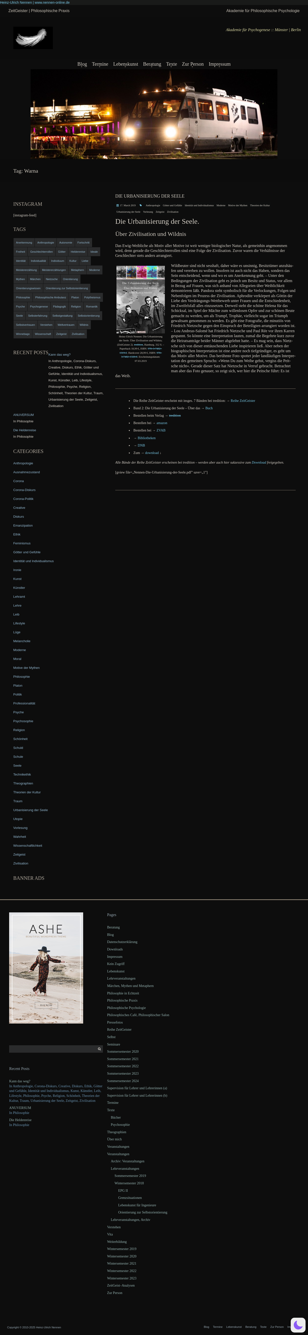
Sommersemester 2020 (123, 1051)
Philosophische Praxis (122, 1000)
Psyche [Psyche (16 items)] (20, 306)
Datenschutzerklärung (122, 942)
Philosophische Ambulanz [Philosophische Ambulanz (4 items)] (50, 297)
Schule (18, 757)
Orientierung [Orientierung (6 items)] (70, 279)
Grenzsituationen (130, 1198)
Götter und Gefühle (172, 205)
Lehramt (19, 596)
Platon (17, 685)
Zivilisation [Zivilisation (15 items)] (78, 333)
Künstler (19, 588)
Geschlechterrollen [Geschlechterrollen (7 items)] (41, 251)
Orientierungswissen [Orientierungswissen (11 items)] (28, 288)
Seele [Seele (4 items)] (19, 315)
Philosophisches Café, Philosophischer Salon (138, 1015)
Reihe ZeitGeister (119, 1029)
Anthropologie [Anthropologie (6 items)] (45, 242)
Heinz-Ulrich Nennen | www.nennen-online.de (35, 2)
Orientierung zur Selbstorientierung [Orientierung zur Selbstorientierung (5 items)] (67, 288)
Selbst (111, 1037)
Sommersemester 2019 (130, 1176)
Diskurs (18, 516)
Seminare (113, 1044)
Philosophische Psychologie (126, 1008)
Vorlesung (148, 211)
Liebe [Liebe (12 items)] (85, 260)
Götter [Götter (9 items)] (62, 251)
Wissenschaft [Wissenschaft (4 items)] (43, 333)
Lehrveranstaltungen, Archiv (130, 1220)
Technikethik (22, 774)
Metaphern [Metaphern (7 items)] (77, 269)
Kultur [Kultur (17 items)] (73, 260)
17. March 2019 (128, 205)
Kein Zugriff (116, 964)
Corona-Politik (23, 499)
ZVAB (160, 430)
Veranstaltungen (118, 1147)
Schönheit (20, 739)
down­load (152, 453)
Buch (209, 408)
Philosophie (21, 676)
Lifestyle (19, 623)
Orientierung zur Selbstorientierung (142, 1212)
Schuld (18, 748)
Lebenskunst (125, 64)
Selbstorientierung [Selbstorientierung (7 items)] (89, 315)
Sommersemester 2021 (123, 1059)
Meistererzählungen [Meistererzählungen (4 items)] (54, 269)
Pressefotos (115, 1022)
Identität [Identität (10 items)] (21, 260)
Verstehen (114, 1227)
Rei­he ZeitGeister (243, 401)
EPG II (123, 1190)
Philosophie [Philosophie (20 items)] (23, 297)
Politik (17, 694)
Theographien (23, 783)
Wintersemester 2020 (121, 1256)
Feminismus (22, 543)
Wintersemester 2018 (129, 1183)
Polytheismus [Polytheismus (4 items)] (92, 297)
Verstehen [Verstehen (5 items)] (46, 324)
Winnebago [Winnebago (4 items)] (23, 333)
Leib (16, 614)
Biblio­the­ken (146, 438)
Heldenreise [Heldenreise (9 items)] (78, 251)
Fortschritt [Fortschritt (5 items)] (83, 242)
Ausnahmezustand (26, 472)
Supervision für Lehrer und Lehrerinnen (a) (137, 1088)
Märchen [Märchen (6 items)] (35, 279)
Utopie (18, 819)
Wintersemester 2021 (121, 1263)
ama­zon (161, 423)
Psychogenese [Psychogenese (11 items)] (39, 306)
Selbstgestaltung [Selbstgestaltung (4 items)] (63, 315)
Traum (17, 801)
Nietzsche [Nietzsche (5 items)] (52, 279)
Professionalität (24, 703)
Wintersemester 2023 (121, 1278)
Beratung (152, 64)
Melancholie (21, 641)
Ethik (16, 534)
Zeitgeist (160, 211)
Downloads (115, 949)
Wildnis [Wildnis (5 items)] (84, 324)
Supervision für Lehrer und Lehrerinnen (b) (137, 1095)
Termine (100, 64)
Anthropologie (153, 205)
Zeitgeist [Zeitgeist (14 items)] (61, 333)
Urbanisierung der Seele (128, 211)
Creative (19, 508)
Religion (19, 730)
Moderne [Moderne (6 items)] (94, 269)
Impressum (220, 64)
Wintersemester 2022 (121, 1271)
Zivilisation (172, 211)
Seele (17, 765)
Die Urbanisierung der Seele (150, 196)
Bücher (116, 1117)
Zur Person (193, 64)
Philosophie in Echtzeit (123, 993)
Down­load (259, 462)
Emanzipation (23, 525)
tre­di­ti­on (138, 344)
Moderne (220, 205)
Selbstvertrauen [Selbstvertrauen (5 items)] (25, 324)
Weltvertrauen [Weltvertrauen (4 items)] (66, 324)
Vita (110, 1234)
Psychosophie (23, 721)
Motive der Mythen (238, 205)
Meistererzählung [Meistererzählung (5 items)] (26, 269)
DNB (141, 445)
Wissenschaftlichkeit (27, 845)
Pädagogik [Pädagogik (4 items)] (59, 306)
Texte (171, 64)
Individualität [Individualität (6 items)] (38, 260)
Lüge (16, 632)
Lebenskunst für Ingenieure (137, 1205)
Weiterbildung (117, 1242)
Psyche (18, 712)
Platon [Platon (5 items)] (75, 297)
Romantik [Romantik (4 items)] (91, 306)
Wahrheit (19, 837)
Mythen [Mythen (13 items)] (20, 279)
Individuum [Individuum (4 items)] (57, 260)
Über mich (114, 1139)
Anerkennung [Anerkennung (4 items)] (24, 242)
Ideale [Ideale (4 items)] (94, 251)
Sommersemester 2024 (123, 1081)
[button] (298, 1325)
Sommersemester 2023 (123, 1073)
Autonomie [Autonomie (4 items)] (65, 242)
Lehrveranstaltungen (121, 978)
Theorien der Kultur (260, 205)
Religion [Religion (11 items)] (76, 306)
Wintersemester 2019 (121, 1249)
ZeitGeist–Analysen (121, 1285)
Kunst (17, 579)
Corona (18, 481)
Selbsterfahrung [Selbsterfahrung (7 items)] (37, 315)
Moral (17, 659)
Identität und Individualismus (199, 205)
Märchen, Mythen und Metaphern (130, 986)
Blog (82, 64)
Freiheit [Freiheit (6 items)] (20, 251)
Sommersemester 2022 (123, 1066)
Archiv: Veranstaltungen (127, 1161)
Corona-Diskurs (24, 490)
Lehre (17, 605)
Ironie (17, 570)
